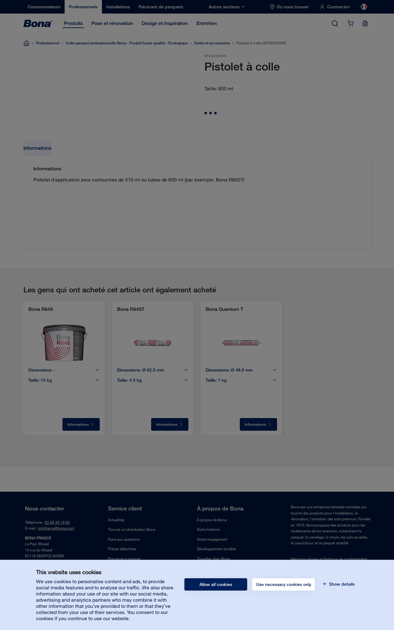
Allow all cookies (215, 584)
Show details (341, 584)
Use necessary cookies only (283, 584)
